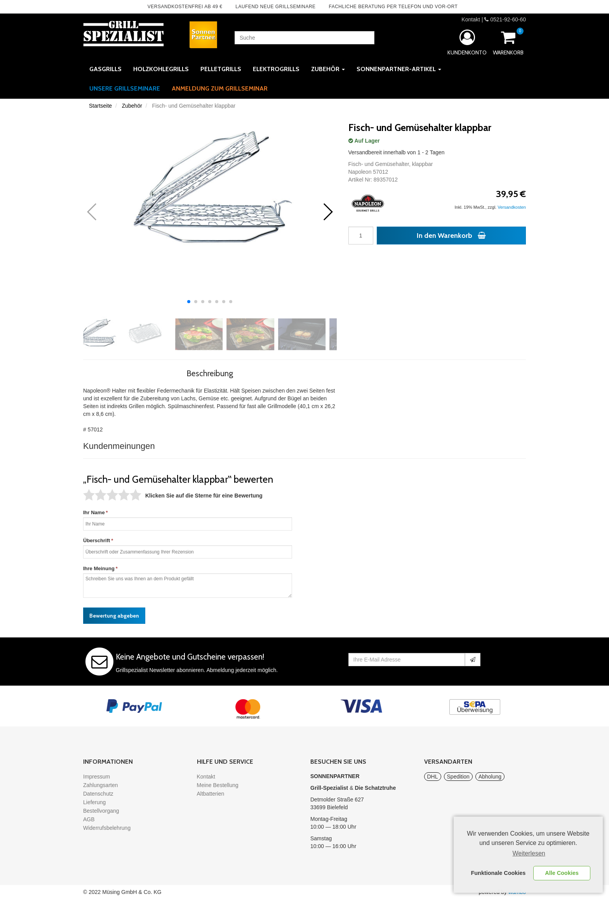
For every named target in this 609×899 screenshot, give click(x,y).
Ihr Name (94, 512)
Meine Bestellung (217, 785)
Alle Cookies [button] (561, 873)
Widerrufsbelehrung (106, 828)
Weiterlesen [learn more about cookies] (529, 853)
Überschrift (96, 540)
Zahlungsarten (100, 785)
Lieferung (94, 802)
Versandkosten (512, 207)
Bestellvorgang (101, 811)
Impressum (96, 776)
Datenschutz (98, 794)
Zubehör (132, 106)
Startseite (100, 106)
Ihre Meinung (99, 568)
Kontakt (470, 19)
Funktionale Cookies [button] (498, 873)
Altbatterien (210, 794)
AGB (89, 819)
